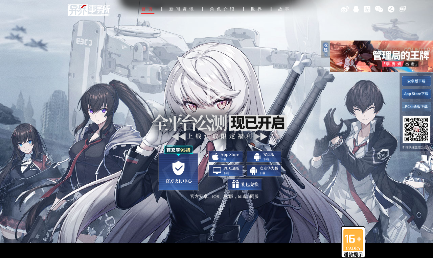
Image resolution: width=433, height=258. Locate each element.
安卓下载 (264, 156)
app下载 (226, 156)
